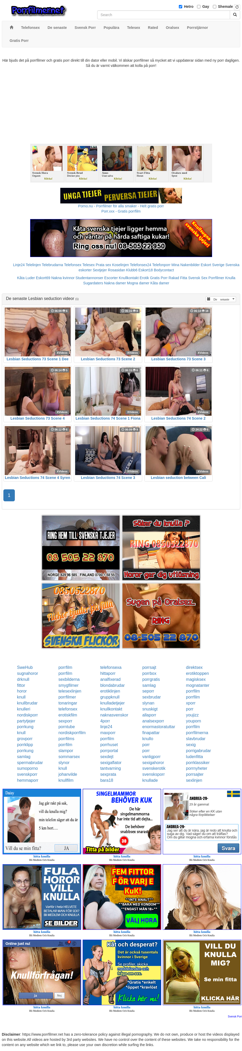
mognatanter (198, 685)
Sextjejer (100, 270)
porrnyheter (196, 768)
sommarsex (69, 756)
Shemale (225, 6)
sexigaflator (111, 762)
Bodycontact (164, 270)
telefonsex (67, 709)
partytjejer (26, 721)
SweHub (25, 667)
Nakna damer (115, 283)
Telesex (88, 265)
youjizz (192, 715)
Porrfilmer (216, 278)
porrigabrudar (198, 750)
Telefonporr (161, 265)
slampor (65, 750)
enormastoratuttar (158, 727)
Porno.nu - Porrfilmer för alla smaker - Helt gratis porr (121, 206)
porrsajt (149, 667)
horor (22, 691)
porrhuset (109, 744)
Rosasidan (116, 270)
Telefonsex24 (140, 265)
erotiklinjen (110, 691)
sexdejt (107, 756)
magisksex (196, 679)
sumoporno (27, 768)
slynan (148, 703)
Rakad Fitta (178, 278)
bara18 (106, 780)
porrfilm (65, 667)
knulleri (23, 709)
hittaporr (108, 673)
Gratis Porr (159, 278)
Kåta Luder (26, 278)
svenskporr (27, 774)
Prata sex (103, 265)
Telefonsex (72, 265)
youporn (193, 721)
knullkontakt (111, 709)
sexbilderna (69, 679)
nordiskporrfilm (72, 732)
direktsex (194, 667)
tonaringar (67, 703)
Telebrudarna (52, 265)
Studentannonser (89, 278)
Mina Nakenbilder (186, 265)
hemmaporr (27, 780)
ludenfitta (194, 756)
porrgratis (151, 679)
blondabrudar (112, 685)
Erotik (144, 278)
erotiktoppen (197, 673)
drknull (23, 679)
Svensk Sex (197, 278)
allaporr (149, 715)
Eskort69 (43, 278)
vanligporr (151, 756)
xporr (190, 703)
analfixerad (110, 679)
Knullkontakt (129, 278)
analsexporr (153, 721)
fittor (21, 685)
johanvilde (67, 774)
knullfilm (66, 780)
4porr (105, 721)
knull (21, 697)
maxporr (108, 732)
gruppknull (110, 697)
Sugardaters (93, 283)
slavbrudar (196, 738)
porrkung (25, 727)
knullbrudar (27, 703)
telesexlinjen (69, 691)
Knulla (230, 278)
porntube (66, 727)
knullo (147, 738)
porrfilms (66, 738)
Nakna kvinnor (63, 278)
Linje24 (19, 265)
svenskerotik (153, 768)
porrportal (109, 750)
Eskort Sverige (212, 265)
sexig (191, 744)
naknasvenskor (114, 715)
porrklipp (25, 744)
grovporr (25, 738)
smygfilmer (68, 685)
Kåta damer (160, 283)
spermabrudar (30, 762)
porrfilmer (67, 697)
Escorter (111, 278)
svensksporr (153, 774)
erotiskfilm (67, 715)
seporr (148, 691)
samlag (149, 685)
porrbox (149, 673)
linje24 (106, 727)
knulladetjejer (112, 703)
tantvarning (110, 768)
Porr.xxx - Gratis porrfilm (121, 211)
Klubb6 (132, 270)
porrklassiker (198, 762)
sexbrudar (151, 697)
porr (189, 709)
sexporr (65, 721)
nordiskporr (27, 715)
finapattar (151, 732)
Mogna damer (138, 283)
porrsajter (195, 774)
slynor (64, 762)
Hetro (189, 6)
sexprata (108, 774)
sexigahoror (153, 762)
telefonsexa (111, 667)
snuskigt (150, 709)
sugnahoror (27, 673)
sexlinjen (194, 780)
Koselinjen (120, 265)
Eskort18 (146, 270)
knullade (150, 780)
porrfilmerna (197, 732)
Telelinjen (33, 265)
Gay (205, 6)
